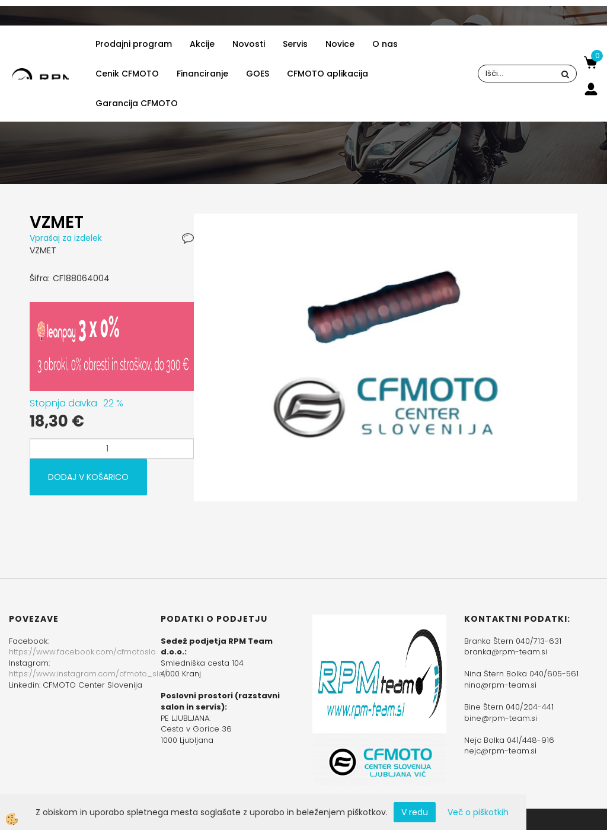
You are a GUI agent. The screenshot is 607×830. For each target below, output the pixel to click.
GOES (257, 73)
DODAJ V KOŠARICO (88, 477)
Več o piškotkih (478, 812)
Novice (339, 44)
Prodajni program (133, 44)
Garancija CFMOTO (136, 103)
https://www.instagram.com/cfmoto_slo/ (88, 673)
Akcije (202, 44)
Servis (295, 44)
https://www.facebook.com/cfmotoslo (82, 651)
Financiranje (202, 73)
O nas (385, 44)
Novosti (248, 44)
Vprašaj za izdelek (66, 238)
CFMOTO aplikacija (327, 73)
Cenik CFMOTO (127, 73)
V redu (414, 812)
